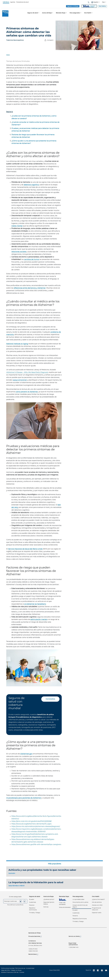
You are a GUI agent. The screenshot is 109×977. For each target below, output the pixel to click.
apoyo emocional (20, 380)
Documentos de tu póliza (80, 902)
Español (96, 2)
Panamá (31, 905)
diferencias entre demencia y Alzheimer (30, 288)
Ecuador (31, 899)
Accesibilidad (30, 968)
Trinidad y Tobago (34, 912)
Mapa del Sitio (5, 970)
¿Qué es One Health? (98, 899)
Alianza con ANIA (97, 905)
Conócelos (50, 699)
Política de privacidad (7, 968)
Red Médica (102, 6)
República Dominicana (33, 908)
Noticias (45, 907)
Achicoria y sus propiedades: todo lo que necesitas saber (42, 870)
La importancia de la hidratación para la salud (35, 882)
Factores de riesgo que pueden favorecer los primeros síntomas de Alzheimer (33, 136)
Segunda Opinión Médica (48, 903)
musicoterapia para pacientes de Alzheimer (23, 798)
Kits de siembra (97, 902)
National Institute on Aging (17, 344)
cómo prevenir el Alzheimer (27, 392)
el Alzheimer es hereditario (35, 604)
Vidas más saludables (62, 903)
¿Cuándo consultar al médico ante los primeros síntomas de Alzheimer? (35, 123)
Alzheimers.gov (26, 754)
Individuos (6, 2)
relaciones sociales (18, 252)
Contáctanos (32, 941)
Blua (89, 6)
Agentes (12, 2)
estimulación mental (38, 619)
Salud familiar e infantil (16, 885)
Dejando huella (96, 912)
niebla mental (17, 226)
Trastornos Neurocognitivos (15, 40)
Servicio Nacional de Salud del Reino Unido (25, 549)
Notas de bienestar (65, 907)
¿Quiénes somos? (48, 899)
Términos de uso (20, 968)
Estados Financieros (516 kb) (10, 972)
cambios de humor (31, 259)
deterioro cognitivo (31, 185)
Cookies (21, 972)
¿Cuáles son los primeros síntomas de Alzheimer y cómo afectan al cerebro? (34, 117)
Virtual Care (62, 899)
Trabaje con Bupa (16, 970)
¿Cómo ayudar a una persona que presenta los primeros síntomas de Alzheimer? (34, 142)
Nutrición (11, 873)
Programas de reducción (96, 908)
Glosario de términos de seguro (80, 906)
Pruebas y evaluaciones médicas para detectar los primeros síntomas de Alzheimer (35, 130)
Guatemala (32, 902)
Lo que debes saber (78, 899)
